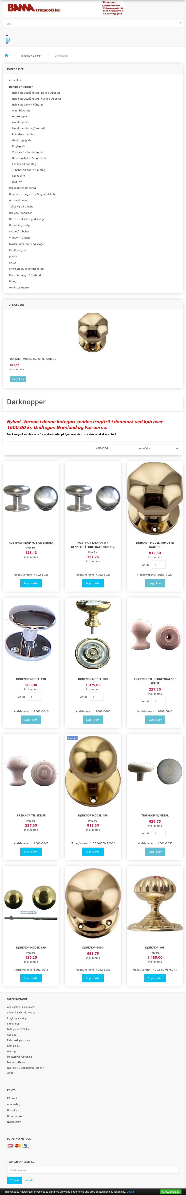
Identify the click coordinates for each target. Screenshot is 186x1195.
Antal (146, 564)
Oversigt (12, 1051)
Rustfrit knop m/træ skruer (31, 542)
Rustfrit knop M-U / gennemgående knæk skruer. (93, 544)
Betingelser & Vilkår (18, 1029)
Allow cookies (170, 1191)
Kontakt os (13, 1045)
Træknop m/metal (155, 815)
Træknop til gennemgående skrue (155, 681)
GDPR (10, 1073)
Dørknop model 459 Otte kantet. (33, 359)
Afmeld (29, 1180)
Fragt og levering (17, 1018)
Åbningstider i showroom (21, 1007)
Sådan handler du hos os (21, 1012)
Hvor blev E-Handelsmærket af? (25, 1067)
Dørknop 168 (155, 947)
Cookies (11, 1034)
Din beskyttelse (16, 1062)
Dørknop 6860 (92, 947)
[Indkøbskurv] (93, 42)
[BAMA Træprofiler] (63, 7)
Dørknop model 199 (31, 947)
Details (130, 1191)
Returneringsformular (19, 1040)
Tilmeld (14, 1180)
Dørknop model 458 (93, 815)
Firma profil (13, 1023)
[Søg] (181, 23)
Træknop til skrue (31, 815)
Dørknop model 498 (31, 679)
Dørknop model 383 (93, 679)
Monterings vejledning (19, 1056)
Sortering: (102, 448)
